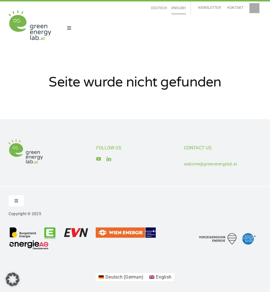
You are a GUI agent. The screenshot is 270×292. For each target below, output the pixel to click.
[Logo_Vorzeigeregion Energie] (218, 235)
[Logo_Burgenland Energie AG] (23, 229)
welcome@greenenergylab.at (210, 164)
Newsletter (209, 8)
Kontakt (235, 8)
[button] (12, 279)
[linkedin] (109, 159)
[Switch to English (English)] (160, 277)
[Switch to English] (178, 8)
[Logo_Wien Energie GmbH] (125, 229)
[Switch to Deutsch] (159, 8)
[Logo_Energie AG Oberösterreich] (29, 241)
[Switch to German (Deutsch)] (121, 277)
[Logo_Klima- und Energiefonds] (249, 235)
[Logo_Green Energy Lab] (30, 12)
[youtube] (98, 159)
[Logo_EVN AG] (76, 229)
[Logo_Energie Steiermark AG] (49, 229)
